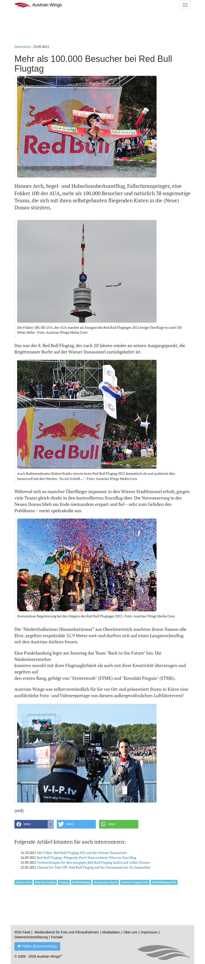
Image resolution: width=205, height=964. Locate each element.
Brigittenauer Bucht (106, 882)
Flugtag (63, 882)
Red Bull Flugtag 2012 (134, 882)
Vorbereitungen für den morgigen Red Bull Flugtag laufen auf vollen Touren (93, 862)
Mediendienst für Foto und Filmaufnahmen (66, 932)
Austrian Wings (38, 5)
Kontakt (57, 937)
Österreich (22, 46)
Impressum (149, 932)
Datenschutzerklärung (31, 937)
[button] (34, 824)
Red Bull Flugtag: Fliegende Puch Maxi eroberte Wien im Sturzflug (86, 857)
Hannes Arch (23, 882)
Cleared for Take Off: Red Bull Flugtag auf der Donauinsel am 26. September (93, 867)
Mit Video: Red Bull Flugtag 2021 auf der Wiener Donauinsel (82, 852)
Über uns (130, 932)
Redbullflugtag (81, 882)
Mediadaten (111, 932)
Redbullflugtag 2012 (164, 882)
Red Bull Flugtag (45, 882)
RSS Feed (22, 932)
